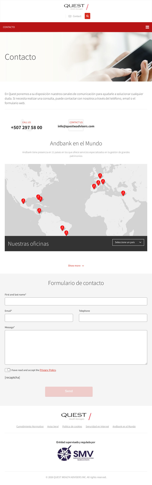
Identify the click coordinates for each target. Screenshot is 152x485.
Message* (10, 327)
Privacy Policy (48, 370)
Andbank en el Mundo (124, 426)
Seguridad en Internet (97, 426)
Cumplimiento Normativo (30, 426)
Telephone (84, 310)
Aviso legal (53, 426)
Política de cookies (72, 426)
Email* (8, 310)
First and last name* (15, 294)
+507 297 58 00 (26, 127)
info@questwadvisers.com (76, 126)
